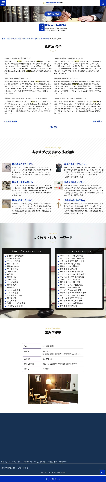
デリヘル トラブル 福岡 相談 (71, 272)
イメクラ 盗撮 (12, 293)
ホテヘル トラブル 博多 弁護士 (72, 261)
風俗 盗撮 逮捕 (13, 266)
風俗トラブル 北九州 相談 (70, 264)
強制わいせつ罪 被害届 (16, 303)
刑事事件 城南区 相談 (68, 306)
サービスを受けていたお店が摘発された (70, 99)
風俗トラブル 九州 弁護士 (70, 287)
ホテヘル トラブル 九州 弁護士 (72, 277)
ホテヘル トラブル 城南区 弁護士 (73, 293)
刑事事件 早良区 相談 (68, 269)
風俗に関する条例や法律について (17, 79)
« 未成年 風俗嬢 (10, 121)
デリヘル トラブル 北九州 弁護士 (73, 274)
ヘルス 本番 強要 (13, 258)
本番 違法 (11, 274)
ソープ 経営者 (12, 282)
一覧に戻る (53, 127)
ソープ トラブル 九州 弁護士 (71, 290)
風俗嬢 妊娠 (11, 285)
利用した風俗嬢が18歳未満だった (17, 58)
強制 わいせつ (12, 272)
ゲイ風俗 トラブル (14, 295)
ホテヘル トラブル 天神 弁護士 (72, 258)
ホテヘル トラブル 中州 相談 (71, 298)
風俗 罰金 (11, 287)
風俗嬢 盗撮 (11, 298)
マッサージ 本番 (13, 261)
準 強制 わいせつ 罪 (15, 306)
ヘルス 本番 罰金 (13, 290)
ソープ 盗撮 (11, 280)
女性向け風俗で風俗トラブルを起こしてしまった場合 (25, 99)
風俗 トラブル (12, 264)
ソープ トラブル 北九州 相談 (71, 256)
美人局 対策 (11, 301)
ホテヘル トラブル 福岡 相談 (71, 303)
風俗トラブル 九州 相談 (69, 266)
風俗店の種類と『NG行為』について (68, 58)
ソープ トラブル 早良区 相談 (71, 285)
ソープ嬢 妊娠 (12, 269)
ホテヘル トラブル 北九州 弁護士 (73, 295)
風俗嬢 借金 (11, 277)
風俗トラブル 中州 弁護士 (70, 282)
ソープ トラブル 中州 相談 (70, 280)
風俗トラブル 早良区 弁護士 (71, 301)
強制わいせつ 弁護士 (15, 256)
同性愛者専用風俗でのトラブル (66, 79)
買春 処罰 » (97, 121)
